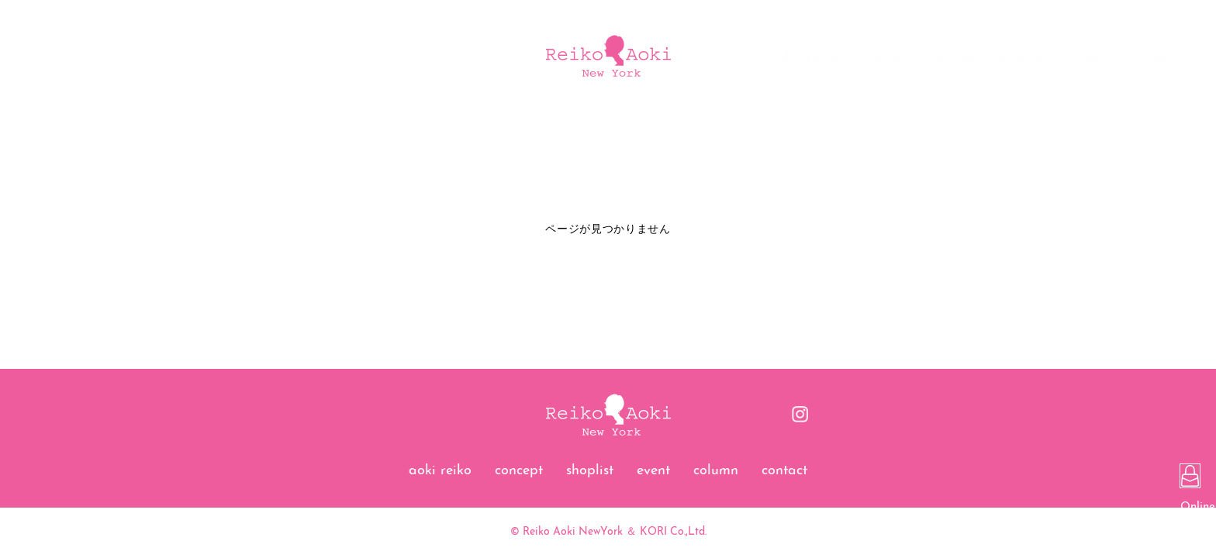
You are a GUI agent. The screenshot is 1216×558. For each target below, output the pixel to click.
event (653, 471)
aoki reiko (440, 471)
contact (784, 471)
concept (519, 471)
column (715, 471)
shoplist (589, 471)
